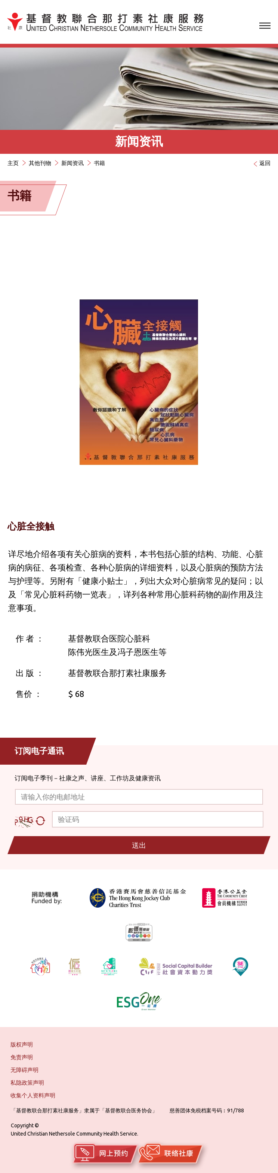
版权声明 (21, 1044)
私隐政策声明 (27, 1082)
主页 (13, 163)
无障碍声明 (24, 1070)
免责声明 (21, 1057)
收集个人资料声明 (32, 1095)
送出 (139, 845)
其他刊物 (40, 163)
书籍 (99, 163)
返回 (265, 163)
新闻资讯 (72, 163)
